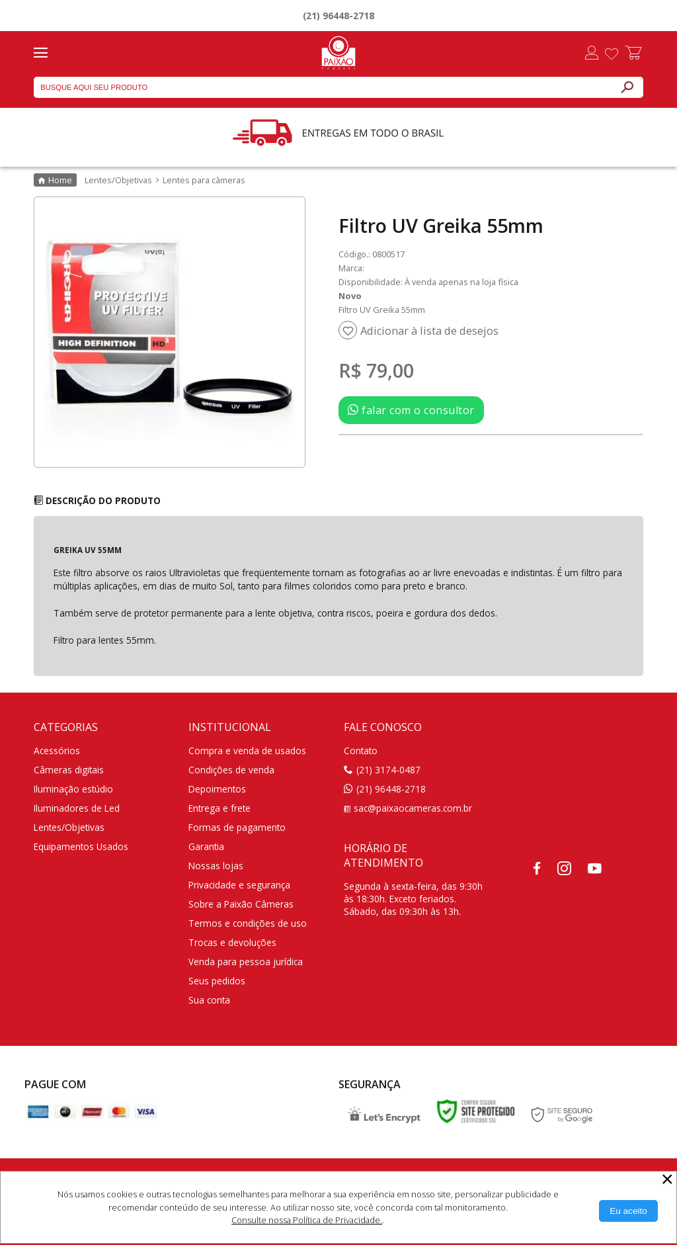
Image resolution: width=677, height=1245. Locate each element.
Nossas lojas (215, 865)
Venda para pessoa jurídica (245, 961)
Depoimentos (217, 789)
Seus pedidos (216, 980)
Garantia (206, 846)
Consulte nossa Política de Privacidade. (306, 1220)
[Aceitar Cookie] (628, 1211)
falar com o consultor (411, 410)
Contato (361, 750)
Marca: (351, 268)
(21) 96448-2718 (338, 15)
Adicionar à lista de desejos (429, 330)
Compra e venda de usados (247, 750)
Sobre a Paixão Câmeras (241, 904)
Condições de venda (231, 769)
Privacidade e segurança (239, 885)
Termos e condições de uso (247, 923)
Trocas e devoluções (232, 942)
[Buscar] (626, 87)
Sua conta (209, 1000)
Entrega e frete (219, 808)
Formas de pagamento (237, 827)
